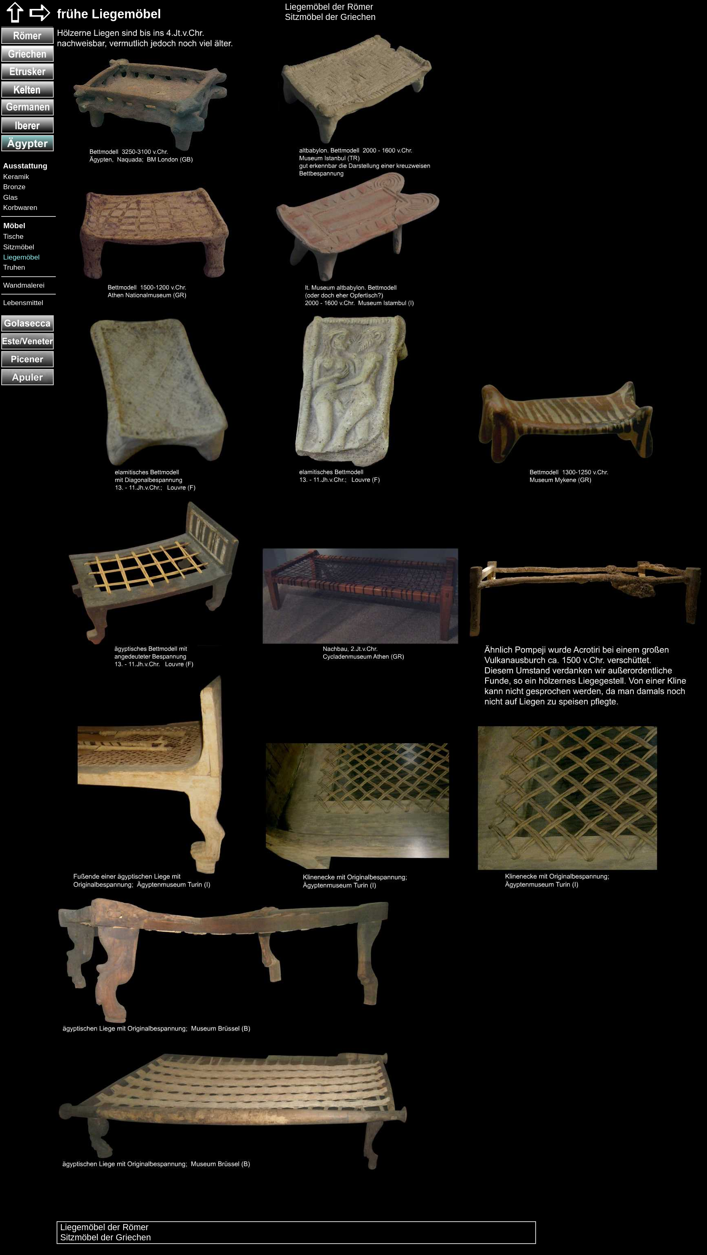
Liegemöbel (20, 257)
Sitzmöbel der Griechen (104, 1237)
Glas (9, 197)
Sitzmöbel (17, 247)
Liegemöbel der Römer (103, 1227)
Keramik (15, 176)
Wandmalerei (22, 285)
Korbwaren (19, 207)
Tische (12, 236)
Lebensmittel (22, 303)
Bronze (13, 187)
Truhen (13, 267)
